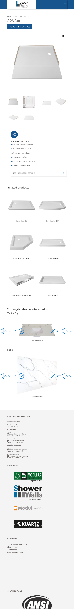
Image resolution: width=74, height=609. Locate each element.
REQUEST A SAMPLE (20, 26)
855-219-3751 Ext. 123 (16, 436)
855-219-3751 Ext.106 (16, 442)
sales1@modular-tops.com (18, 450)
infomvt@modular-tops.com (18, 456)
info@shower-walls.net (17, 440)
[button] (6, 331)
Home (9, 16)
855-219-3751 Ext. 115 (16, 458)
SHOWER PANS (18, 16)
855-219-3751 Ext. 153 (16, 451)
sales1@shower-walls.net (17, 434)
